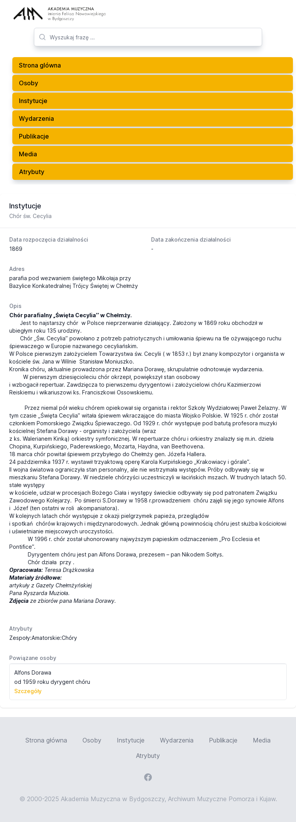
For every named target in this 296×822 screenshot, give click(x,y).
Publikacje (34, 136)
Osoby (28, 83)
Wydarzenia (36, 118)
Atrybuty (31, 172)
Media (28, 154)
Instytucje (33, 101)
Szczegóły (28, 691)
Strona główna (46, 740)
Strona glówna (40, 65)
